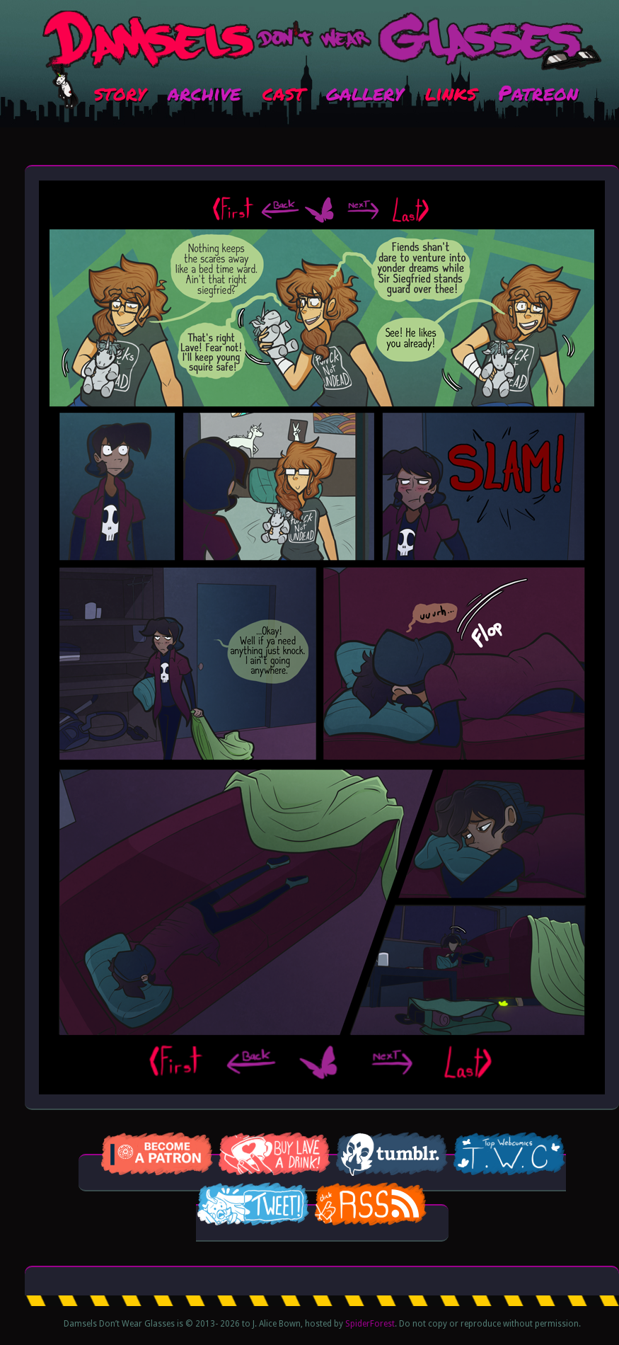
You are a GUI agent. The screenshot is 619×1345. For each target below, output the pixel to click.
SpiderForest (370, 1324)
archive (204, 92)
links (450, 92)
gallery (364, 92)
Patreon (538, 92)
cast (283, 92)
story (120, 92)
